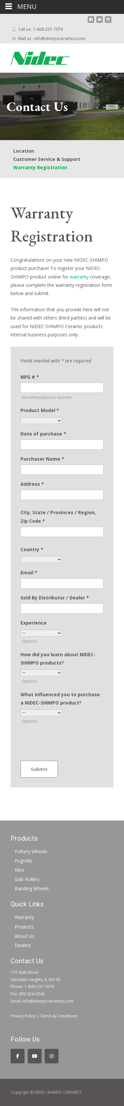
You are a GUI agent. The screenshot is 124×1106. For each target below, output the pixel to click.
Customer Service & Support (46, 159)
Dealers (23, 945)
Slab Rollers (27, 879)
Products (24, 927)
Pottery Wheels (31, 851)
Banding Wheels (32, 888)
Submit (39, 769)
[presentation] (71, 743)
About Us (24, 936)
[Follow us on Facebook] (17, 1056)
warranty (79, 277)
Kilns (19, 870)
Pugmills (23, 861)
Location (23, 151)
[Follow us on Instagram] (52, 1056)
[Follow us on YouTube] (35, 1056)
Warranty (24, 917)
